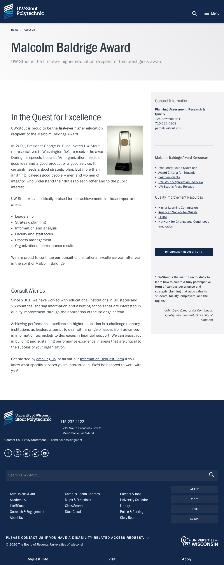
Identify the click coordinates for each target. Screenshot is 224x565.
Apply (194, 490)
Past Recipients (169, 177)
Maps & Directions (78, 501)
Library (125, 507)
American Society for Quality (177, 212)
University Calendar (134, 501)
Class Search (74, 507)
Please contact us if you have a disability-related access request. (75, 539)
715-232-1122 (74, 422)
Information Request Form (102, 359)
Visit (194, 500)
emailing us (46, 359)
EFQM (162, 217)
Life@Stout (17, 507)
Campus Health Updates (82, 495)
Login (194, 520)
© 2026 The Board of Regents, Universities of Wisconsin (45, 546)
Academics (18, 501)
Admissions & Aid (22, 495)
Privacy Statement (34, 441)
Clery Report (129, 519)
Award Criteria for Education (177, 173)
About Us (29, 29)
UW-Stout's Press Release (176, 187)
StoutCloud (73, 513)
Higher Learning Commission (178, 208)
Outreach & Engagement (27, 513)
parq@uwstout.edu (168, 128)
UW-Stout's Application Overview (180, 182)
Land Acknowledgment (66, 441)
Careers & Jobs (130, 495)
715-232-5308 (165, 123)
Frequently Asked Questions (177, 168)
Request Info (37, 559)
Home (14, 29)
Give (194, 510)
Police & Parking (131, 513)
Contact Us (12, 441)
